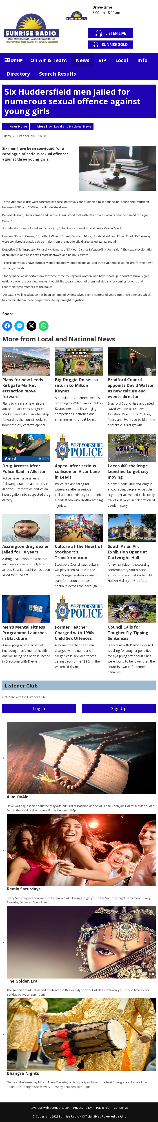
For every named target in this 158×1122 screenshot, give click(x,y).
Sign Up (119, 708)
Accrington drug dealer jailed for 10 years (26, 534)
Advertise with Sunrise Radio (49, 1108)
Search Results (57, 73)
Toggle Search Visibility (149, 60)
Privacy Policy (82, 1108)
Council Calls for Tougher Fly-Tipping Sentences (132, 618)
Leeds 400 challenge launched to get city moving (132, 456)
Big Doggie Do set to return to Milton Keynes (79, 370)
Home (14, 60)
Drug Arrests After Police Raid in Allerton (26, 453)
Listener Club (21, 685)
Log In (39, 708)
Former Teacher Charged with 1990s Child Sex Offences (79, 618)
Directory (18, 73)
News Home (18, 126)
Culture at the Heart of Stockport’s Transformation (79, 537)
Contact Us (121, 1108)
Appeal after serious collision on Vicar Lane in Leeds (79, 456)
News (82, 60)
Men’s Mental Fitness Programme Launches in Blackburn (26, 618)
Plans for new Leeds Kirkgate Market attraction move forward (26, 373)
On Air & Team (48, 60)
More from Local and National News (64, 126)
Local (121, 60)
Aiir (122, 1116)
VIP (102, 60)
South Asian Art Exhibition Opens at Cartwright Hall (132, 537)
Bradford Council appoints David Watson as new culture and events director (132, 373)
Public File (102, 1108)
